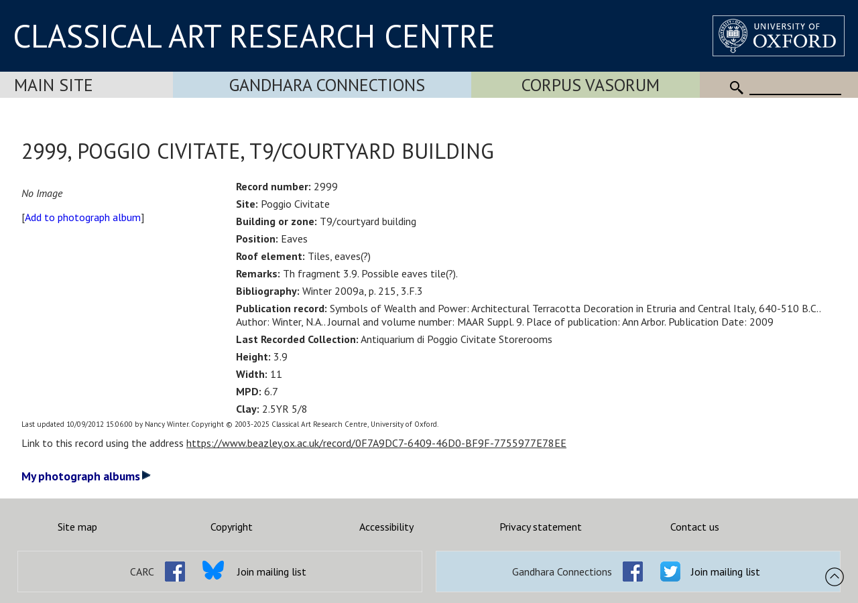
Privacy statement (540, 526)
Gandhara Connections (327, 85)
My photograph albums (86, 476)
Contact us (694, 526)
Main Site (53, 85)
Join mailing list (271, 571)
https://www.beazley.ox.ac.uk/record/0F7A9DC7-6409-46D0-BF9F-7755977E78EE (376, 443)
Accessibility (386, 526)
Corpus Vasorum (591, 85)
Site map (77, 526)
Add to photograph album (83, 217)
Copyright (231, 526)
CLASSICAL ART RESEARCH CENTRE (254, 35)
